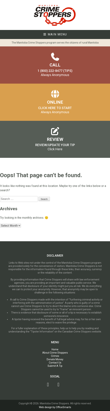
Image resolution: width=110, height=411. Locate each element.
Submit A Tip (55, 365)
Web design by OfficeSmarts (55, 407)
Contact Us (55, 362)
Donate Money (55, 359)
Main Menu (55, 34)
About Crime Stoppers (55, 352)
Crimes (55, 355)
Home (55, 349)
